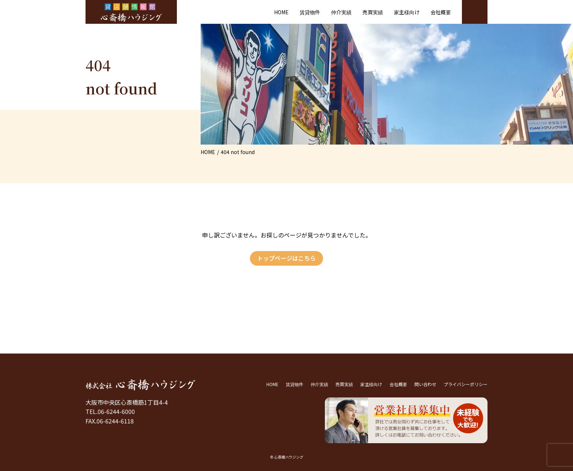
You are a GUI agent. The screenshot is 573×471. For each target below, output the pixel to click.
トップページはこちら (286, 258)
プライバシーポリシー (465, 384)
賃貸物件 (310, 12)
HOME (281, 12)
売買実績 (373, 12)
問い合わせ (425, 384)
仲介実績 (341, 12)
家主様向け (407, 12)
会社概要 (440, 12)
